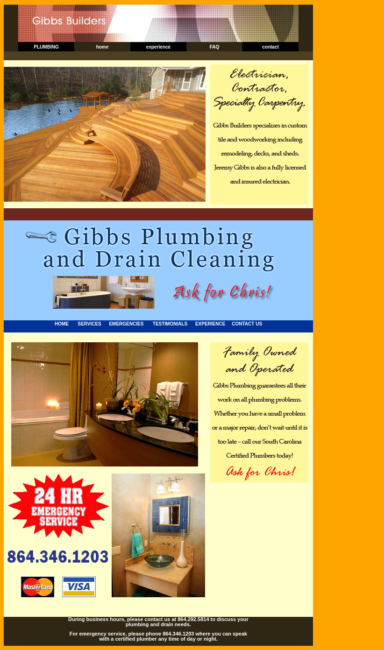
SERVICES (89, 323)
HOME (62, 323)
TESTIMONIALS (170, 323)
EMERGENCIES (126, 323)
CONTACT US (247, 323)
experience (158, 46)
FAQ (215, 46)
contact (270, 46)
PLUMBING (46, 46)
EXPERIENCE (210, 323)
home (102, 46)
